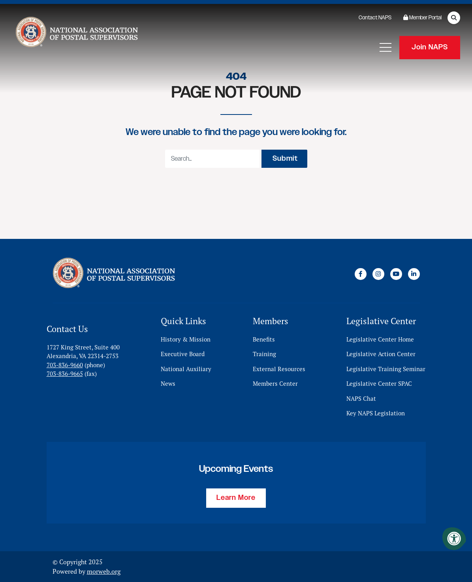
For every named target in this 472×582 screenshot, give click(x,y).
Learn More (236, 498)
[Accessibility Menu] (454, 538)
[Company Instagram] (378, 274)
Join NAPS (430, 47)
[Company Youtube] (396, 274)
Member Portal (422, 17)
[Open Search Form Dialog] (454, 17)
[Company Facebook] (361, 274)
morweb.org (103, 571)
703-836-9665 (65, 373)
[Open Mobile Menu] (385, 47)
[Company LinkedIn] (414, 274)
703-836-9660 (65, 364)
